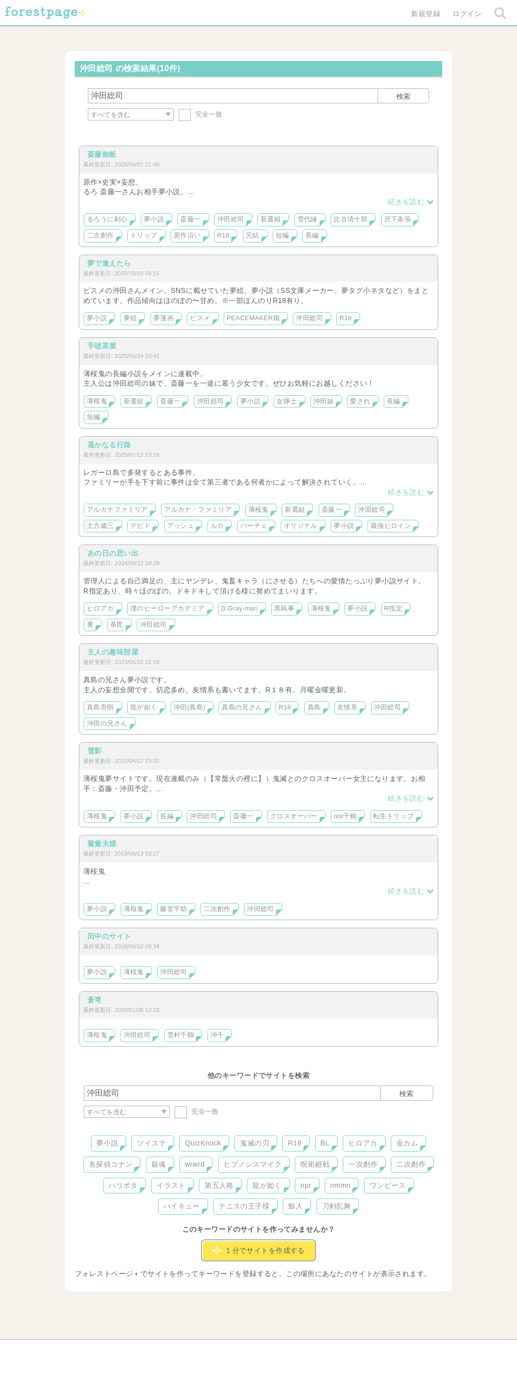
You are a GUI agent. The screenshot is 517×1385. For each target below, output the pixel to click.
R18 (223, 235)
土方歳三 (100, 525)
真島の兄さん (242, 707)
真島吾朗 (100, 707)
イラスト (171, 1185)
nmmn (340, 1185)
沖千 (217, 1035)
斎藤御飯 (102, 154)
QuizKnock (203, 1143)
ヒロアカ (100, 608)
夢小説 (154, 219)
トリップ (144, 235)
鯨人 (295, 1206)
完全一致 (201, 114)
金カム (407, 1143)
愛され (360, 401)
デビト (140, 525)
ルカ (217, 525)
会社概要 (297, 1351)
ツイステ (151, 1143)
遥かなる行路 (109, 445)
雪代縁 (307, 219)
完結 (253, 235)
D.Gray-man (239, 608)
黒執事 (284, 608)
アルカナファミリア (117, 509)
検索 (403, 96)
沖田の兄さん (107, 723)
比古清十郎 (351, 219)
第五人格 (219, 1185)
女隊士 (287, 401)
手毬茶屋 (102, 346)
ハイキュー (182, 1206)
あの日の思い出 (112, 553)
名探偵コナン (111, 1164)
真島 (314, 707)
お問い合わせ (185, 1351)
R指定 (393, 608)
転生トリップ (393, 816)
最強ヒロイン (391, 525)
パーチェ (254, 525)
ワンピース (388, 1185)
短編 (282, 235)
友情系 (347, 707)
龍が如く (144, 707)
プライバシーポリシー (367, 1351)
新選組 (271, 219)
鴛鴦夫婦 (102, 843)
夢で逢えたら (109, 263)
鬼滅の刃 (254, 1143)
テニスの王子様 (244, 1206)
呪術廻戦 (315, 1164)
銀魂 (158, 1164)
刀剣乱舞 (336, 1206)
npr (306, 1185)
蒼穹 (94, 1000)
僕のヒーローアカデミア (167, 608)
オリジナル (301, 525)
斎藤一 (190, 219)
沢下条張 (397, 219)
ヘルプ (129, 1351)
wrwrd (194, 1164)
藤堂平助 (173, 909)
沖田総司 (230, 219)
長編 (312, 235)
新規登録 (425, 14)
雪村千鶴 (180, 1035)
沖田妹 (324, 401)
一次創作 (363, 1164)
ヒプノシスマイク (253, 1164)
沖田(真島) (189, 707)
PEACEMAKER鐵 (253, 318)
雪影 (94, 751)
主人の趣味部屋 (112, 652)
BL (325, 1143)
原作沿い (187, 235)
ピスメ (200, 318)
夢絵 (130, 318)
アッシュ (180, 525)
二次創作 (100, 235)
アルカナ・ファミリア (198, 509)
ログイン (467, 14)
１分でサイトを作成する (258, 1250)
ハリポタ (123, 1185)
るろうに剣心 (107, 219)
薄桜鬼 (97, 401)
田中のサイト (109, 936)
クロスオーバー (294, 816)
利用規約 (244, 1351)
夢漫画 (163, 318)
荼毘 (117, 624)
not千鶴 (345, 816)
